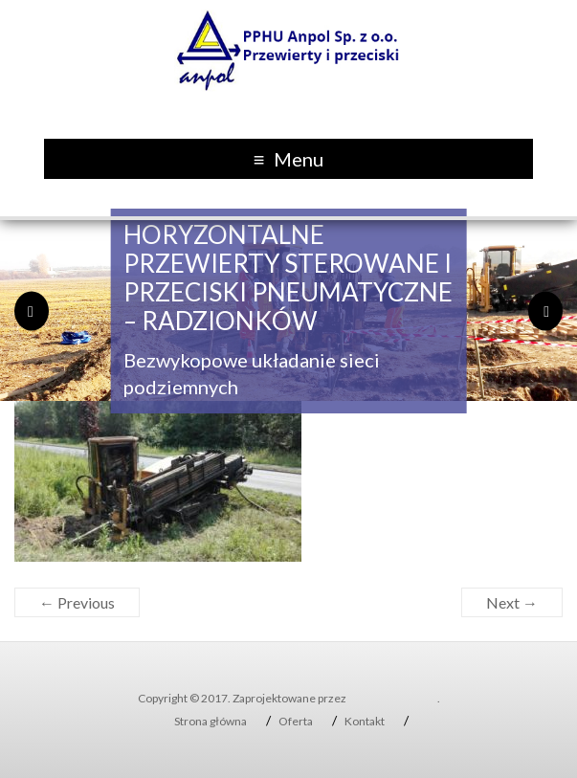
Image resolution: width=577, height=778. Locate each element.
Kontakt (364, 721)
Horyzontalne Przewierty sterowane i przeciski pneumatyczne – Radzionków (288, 277)
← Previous (77, 602)
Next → (512, 602)
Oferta (295, 721)
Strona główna (210, 721)
